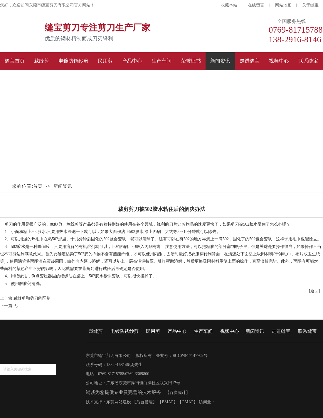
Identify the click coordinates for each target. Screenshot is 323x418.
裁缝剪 (96, 331)
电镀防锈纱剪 (124, 331)
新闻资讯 (62, 186)
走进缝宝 (281, 331)
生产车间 (203, 331)
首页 (38, 186)
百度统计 (177, 392)
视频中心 (229, 331)
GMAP (188, 402)
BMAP (168, 402)
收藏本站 (229, 5)
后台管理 (144, 402)
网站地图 (283, 5)
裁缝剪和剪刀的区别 (32, 298)
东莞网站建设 (118, 402)
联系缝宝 (307, 331)
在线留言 (256, 5)
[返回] (314, 291)
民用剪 (153, 331)
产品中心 (177, 331)
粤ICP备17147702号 (190, 355)
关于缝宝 (310, 5)
